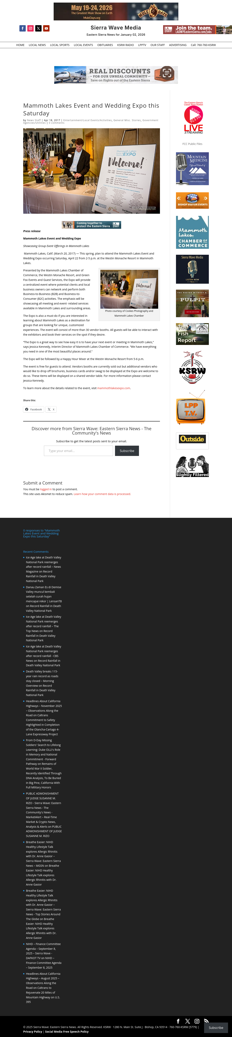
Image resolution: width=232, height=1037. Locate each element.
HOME (20, 45)
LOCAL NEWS (37, 45)
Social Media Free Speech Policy (66, 1031)
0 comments (57, 122)
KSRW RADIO (125, 45)
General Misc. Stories (127, 120)
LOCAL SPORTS (59, 45)
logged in (46, 489)
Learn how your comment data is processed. (102, 494)
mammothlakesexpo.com (113, 388)
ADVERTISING (178, 45)
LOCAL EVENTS (83, 45)
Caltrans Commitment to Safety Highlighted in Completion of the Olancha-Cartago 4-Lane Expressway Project (43, 724)
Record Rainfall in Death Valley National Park (40, 576)
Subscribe (127, 451)
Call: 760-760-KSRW (203, 45)
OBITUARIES (105, 45)
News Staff (34, 120)
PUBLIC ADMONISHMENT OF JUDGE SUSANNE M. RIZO (44, 831)
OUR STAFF (157, 45)
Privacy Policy (32, 1031)
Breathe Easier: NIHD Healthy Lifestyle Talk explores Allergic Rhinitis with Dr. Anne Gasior (42, 875)
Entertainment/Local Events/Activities (87, 120)
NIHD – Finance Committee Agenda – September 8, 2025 (43, 962)
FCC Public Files (192, 144)
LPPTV (142, 45)
